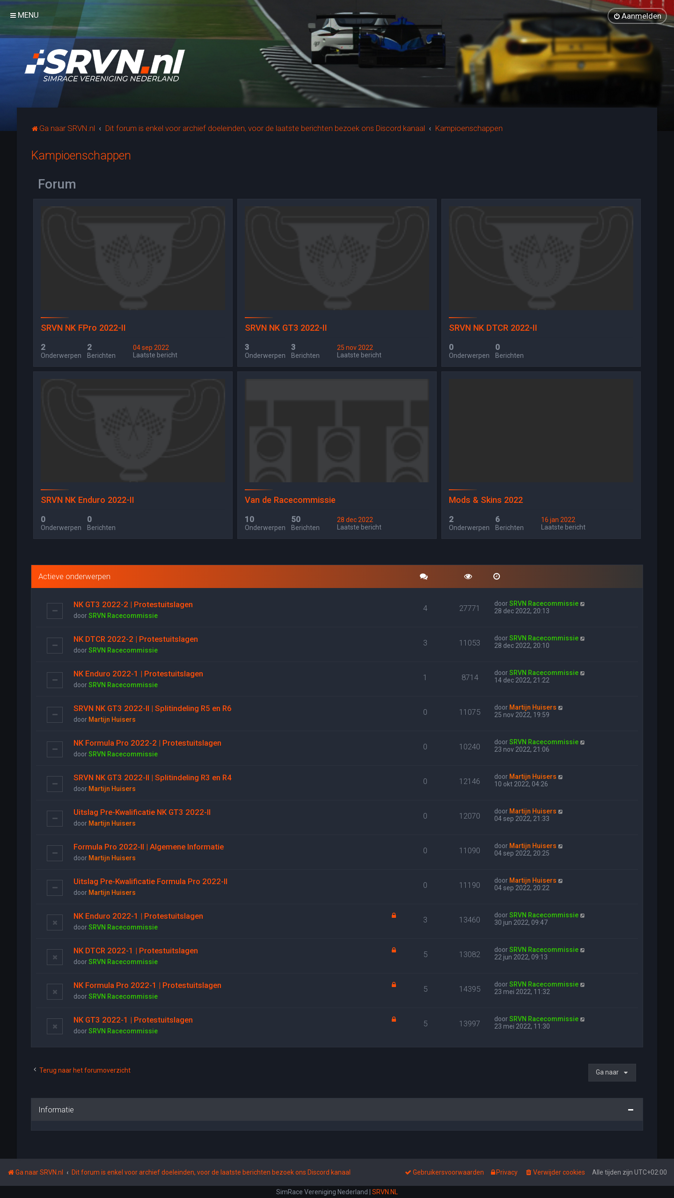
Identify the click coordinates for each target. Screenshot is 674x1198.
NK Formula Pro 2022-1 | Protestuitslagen (147, 984)
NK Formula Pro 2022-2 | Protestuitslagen (147, 742)
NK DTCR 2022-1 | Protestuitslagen (135, 950)
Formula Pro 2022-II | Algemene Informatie (148, 846)
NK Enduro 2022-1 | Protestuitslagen (138, 673)
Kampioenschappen (81, 155)
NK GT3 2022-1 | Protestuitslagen (133, 1019)
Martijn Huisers (112, 719)
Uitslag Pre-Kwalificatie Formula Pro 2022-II (150, 881)
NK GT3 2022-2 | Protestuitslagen (133, 604)
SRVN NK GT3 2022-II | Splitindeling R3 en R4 (152, 777)
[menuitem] (637, 16)
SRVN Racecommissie (123, 615)
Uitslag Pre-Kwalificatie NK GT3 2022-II (142, 811)
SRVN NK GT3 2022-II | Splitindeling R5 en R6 (152, 707)
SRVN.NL (385, 1192)
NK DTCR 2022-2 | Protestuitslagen (135, 638)
